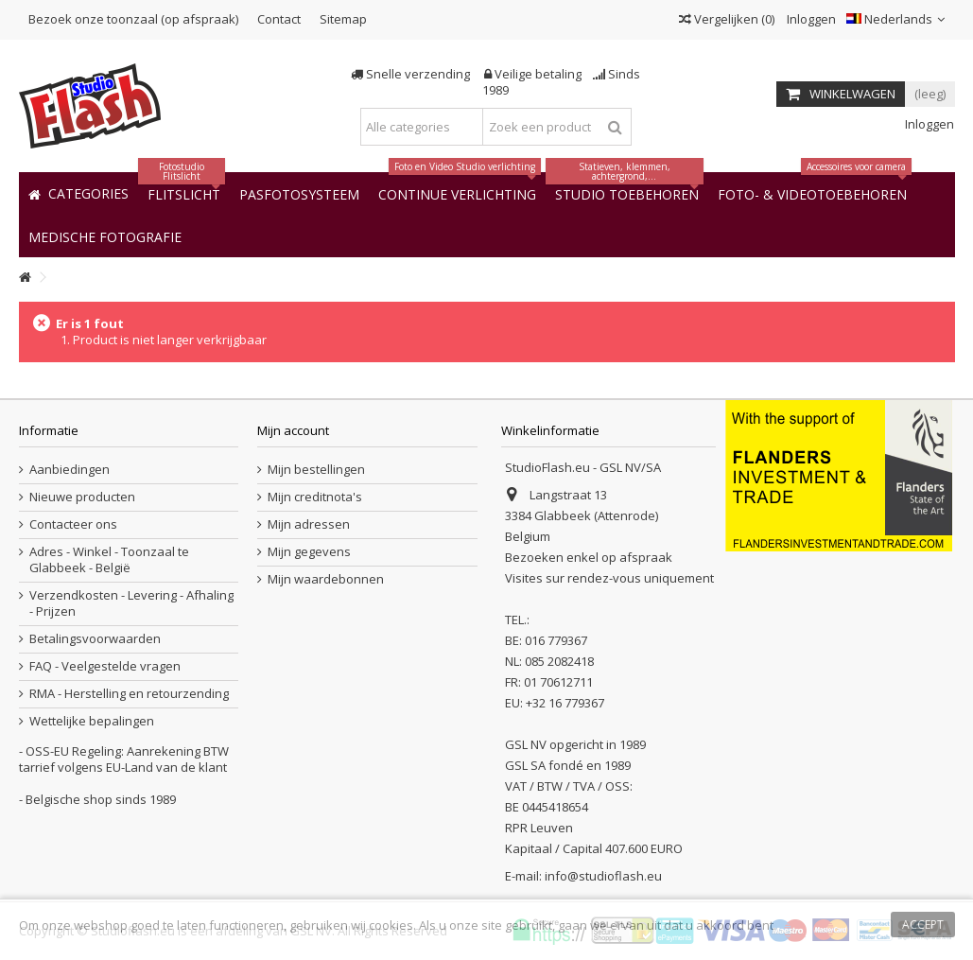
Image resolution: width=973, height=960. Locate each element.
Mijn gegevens (309, 552)
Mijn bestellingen (316, 470)
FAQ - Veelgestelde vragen (105, 666)
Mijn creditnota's (315, 497)
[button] (105, 236)
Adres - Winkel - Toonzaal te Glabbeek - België (109, 560)
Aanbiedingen (69, 470)
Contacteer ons (73, 524)
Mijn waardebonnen (326, 579)
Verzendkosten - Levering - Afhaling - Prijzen (131, 603)
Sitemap (343, 18)
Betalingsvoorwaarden (95, 639)
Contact (279, 18)
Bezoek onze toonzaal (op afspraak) (133, 18)
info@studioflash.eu (603, 875)
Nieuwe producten (82, 497)
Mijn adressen (309, 524)
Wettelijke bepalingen (91, 721)
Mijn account (293, 430)
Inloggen (810, 18)
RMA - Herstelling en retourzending (129, 694)
